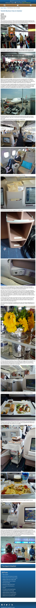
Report (5, 7)
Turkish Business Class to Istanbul (9, 581)
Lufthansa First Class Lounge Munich (9, 594)
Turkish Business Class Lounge (8, 590)
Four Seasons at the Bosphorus (8, 586)
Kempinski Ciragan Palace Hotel (9, 584)
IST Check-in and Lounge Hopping (9, 589)
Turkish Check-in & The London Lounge (10, 577)
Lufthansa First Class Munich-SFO (9, 595)
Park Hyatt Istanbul (6, 582)
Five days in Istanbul (9, 566)
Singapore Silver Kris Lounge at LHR (9, 579)
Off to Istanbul (5, 574)
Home (2, 7)
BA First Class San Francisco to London (10, 576)
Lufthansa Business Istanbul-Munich (9, 592)
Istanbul (4, 587)
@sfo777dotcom (27, 2)
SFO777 (12, 1)
